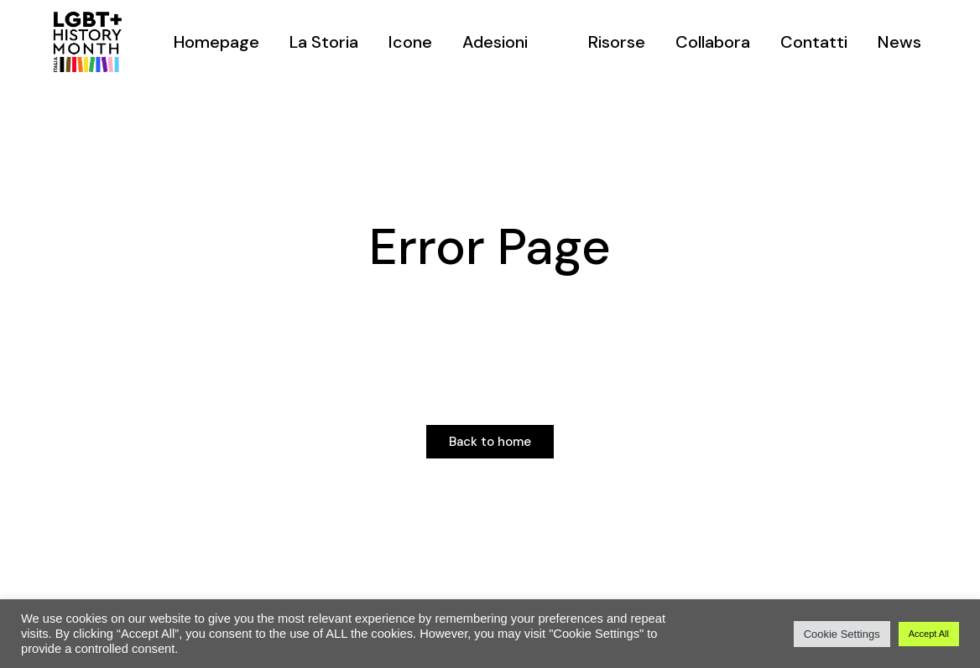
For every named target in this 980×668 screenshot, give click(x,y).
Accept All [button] (929, 634)
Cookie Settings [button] (842, 634)
